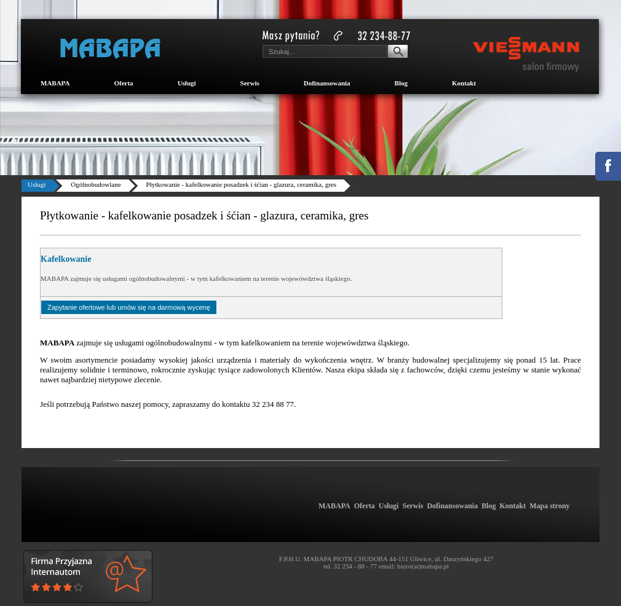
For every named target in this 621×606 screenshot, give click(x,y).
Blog (401, 83)
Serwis (249, 83)
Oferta (123, 83)
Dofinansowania (327, 83)
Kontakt (464, 83)
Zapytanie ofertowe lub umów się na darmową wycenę (128, 307)
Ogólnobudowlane (96, 184)
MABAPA (55, 83)
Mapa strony (549, 506)
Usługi (187, 83)
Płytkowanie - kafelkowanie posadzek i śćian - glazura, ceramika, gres (241, 184)
